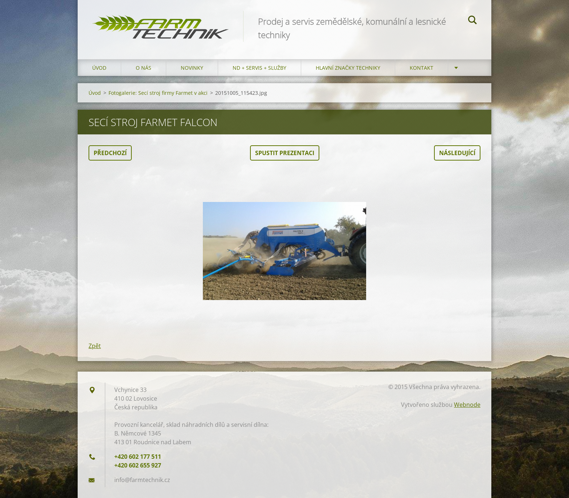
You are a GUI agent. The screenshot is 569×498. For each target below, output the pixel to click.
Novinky (192, 67)
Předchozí (110, 153)
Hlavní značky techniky (348, 67)
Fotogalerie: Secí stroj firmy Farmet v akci (158, 92)
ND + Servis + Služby (259, 67)
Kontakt (421, 67)
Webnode (467, 405)
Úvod (99, 67)
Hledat (472, 21)
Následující (457, 153)
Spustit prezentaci (284, 153)
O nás (143, 67)
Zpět (95, 346)
